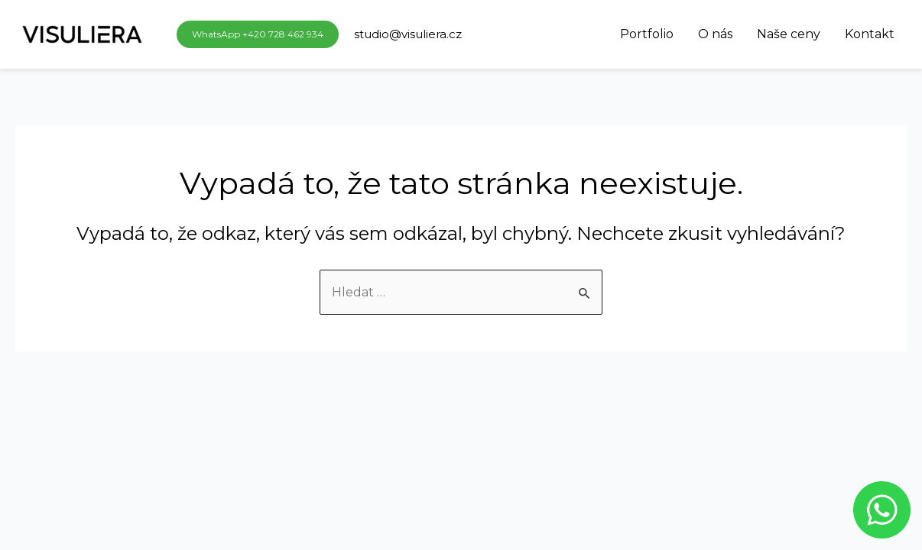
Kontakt (869, 34)
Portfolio (647, 34)
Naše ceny (788, 34)
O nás (715, 34)
